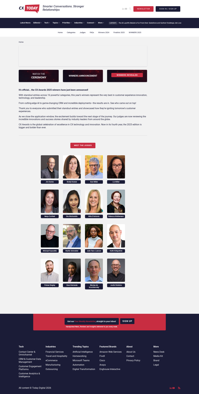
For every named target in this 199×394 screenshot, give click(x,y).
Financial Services (55, 352)
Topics (56, 23)
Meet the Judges (83, 145)
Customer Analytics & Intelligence (29, 375)
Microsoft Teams (81, 360)
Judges (83, 32)
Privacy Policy (133, 360)
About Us (130, 352)
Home (60, 32)
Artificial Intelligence (83, 352)
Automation (78, 364)
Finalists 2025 (119, 32)
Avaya (103, 364)
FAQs (92, 32)
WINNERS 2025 (135, 32)
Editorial (37, 23)
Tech (47, 23)
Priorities (66, 23)
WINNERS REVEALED (127, 75)
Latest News (25, 23)
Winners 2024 (103, 32)
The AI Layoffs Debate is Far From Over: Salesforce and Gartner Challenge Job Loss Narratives (153, 23)
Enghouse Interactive (110, 369)
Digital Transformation (84, 369)
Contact (130, 356)
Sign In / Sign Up (168, 9)
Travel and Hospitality (56, 356)
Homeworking (79, 356)
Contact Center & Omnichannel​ (27, 353)
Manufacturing (53, 364)
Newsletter (143, 9)
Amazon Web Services (111, 352)
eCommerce (51, 360)
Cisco (102, 360)
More (101, 23)
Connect (91, 23)
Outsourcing (52, 369)
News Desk (158, 352)
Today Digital (38, 388)
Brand (156, 360)
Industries (79, 23)
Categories (71, 32)
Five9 (102, 356)
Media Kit (158, 356)
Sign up (127, 321)
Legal (156, 364)
